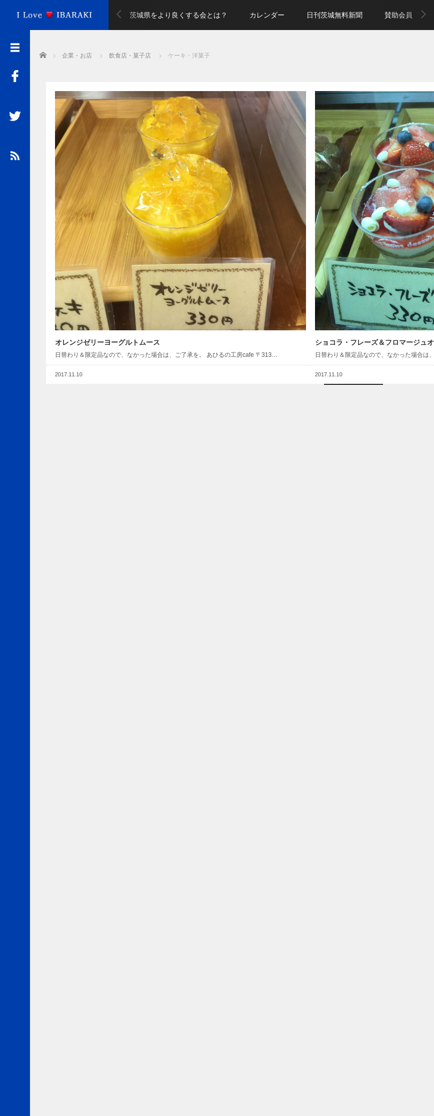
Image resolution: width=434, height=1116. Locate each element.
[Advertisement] (232, 143)
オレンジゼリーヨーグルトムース (101, 182)
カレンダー (267, 15)
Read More (135, 234)
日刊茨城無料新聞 (334, 15)
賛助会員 (398, 15)
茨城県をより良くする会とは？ (179, 15)
